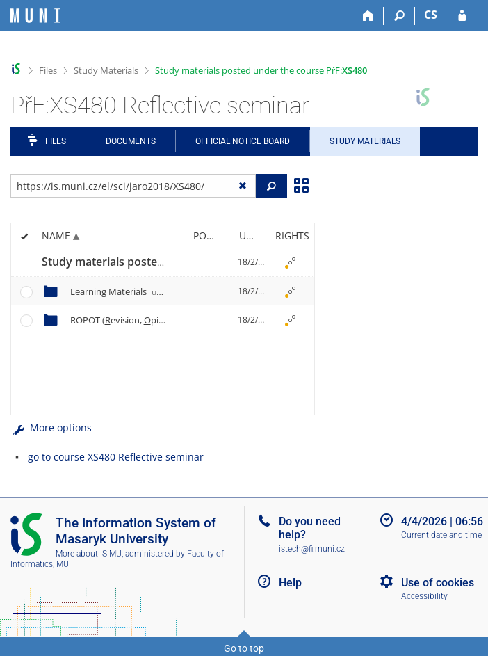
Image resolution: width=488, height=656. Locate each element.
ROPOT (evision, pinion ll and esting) (173, 320)
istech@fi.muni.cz (312, 549)
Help (290, 582)
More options (51, 427)
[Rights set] (290, 262)
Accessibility (424, 596)
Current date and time (441, 535)
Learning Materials (122, 291)
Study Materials (106, 70)
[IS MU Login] (462, 16)
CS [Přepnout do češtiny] (430, 14)
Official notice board (242, 141)
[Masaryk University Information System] (35, 15)
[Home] (368, 16)
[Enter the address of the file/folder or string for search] (133, 186)
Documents (131, 141)
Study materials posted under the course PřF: (261, 70)
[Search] (399, 16)
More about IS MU (89, 554)
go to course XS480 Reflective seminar (116, 456)
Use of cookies (437, 582)
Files (48, 70)
